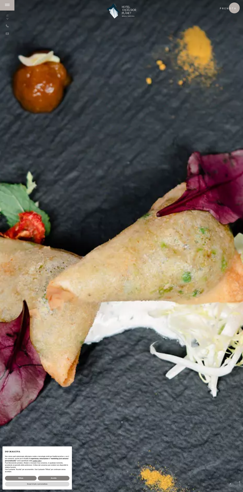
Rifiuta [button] (20, 478)
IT (7, 17)
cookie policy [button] (37, 461)
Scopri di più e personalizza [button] (37, 484)
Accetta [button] (53, 478)
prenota (228, 8)
